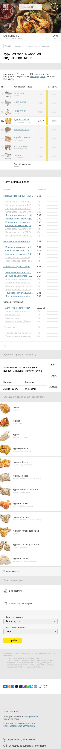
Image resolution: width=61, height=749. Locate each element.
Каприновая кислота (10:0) (18, 212)
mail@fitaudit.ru (31, 716)
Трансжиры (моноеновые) (18, 333)
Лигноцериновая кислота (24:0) (21, 236)
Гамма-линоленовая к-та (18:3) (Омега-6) (26, 283)
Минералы (30, 389)
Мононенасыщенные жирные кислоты (22, 241)
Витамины (30, 382)
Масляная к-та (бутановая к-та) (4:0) (23, 202)
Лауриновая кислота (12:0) (18, 215)
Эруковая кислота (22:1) (17, 257)
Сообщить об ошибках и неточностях (27, 746)
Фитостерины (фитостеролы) (20, 311)
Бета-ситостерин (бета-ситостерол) (23, 321)
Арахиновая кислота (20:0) (18, 229)
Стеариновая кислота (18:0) (19, 225)
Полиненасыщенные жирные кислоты (22, 266)
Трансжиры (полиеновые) (18, 336)
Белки (54, 365)
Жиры (54, 376)
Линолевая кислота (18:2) (18, 272)
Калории (7, 382)
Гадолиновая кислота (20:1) (19, 254)
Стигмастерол (12, 314)
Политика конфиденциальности (19, 723)
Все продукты (13, 591)
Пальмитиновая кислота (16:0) (20, 222)
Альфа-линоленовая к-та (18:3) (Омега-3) (26, 279)
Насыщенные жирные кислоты (18, 196)
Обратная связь (11, 719)
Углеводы (54, 387)
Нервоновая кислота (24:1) (18, 261)
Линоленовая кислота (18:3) (19, 276)
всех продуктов (37, 76)
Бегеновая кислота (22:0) (18, 232)
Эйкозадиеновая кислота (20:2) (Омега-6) (26, 286)
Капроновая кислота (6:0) (18, 205)
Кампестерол (12, 318)
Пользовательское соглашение (19, 726)
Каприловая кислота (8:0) (18, 208)
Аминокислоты (10, 389)
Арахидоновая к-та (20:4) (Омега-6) (23, 289)
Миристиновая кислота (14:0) (20, 219)
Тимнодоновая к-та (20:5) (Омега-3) (23, 293)
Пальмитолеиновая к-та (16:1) (20, 247)
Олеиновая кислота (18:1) (18, 251)
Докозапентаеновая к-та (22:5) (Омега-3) (25, 296)
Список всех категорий (17, 603)
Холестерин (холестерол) (18, 308)
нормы (54, 87)
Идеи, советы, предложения (22, 740)
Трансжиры (9, 327)
